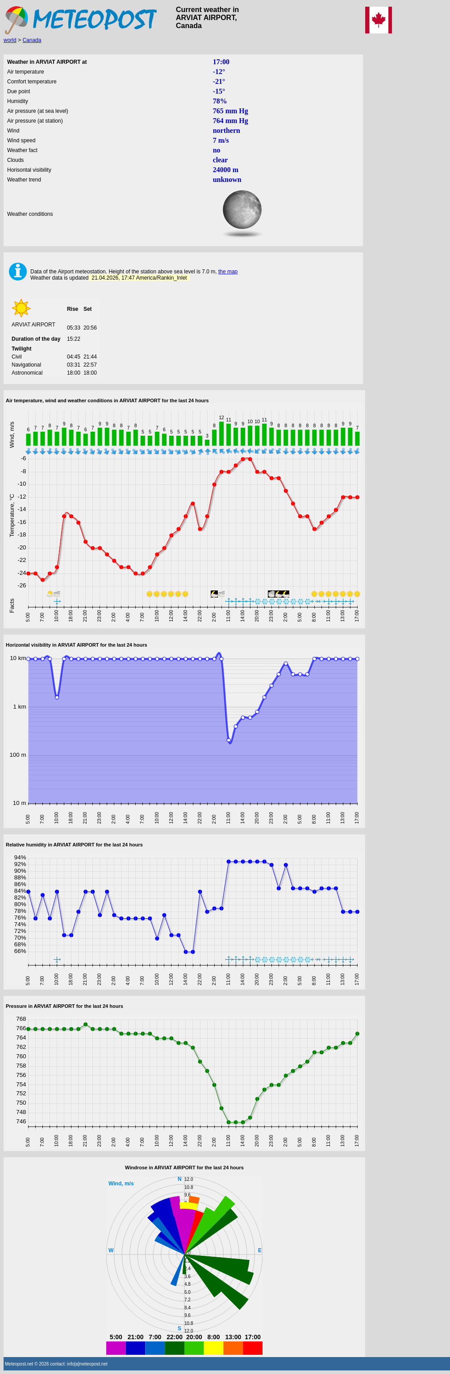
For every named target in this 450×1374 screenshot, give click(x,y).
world (10, 40)
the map (228, 271)
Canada (31, 40)
